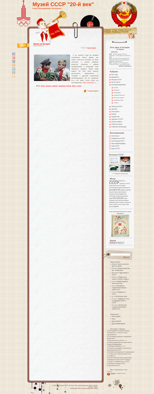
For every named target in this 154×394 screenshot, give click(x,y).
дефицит (55, 86)
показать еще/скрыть (125, 66)
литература (119, 196)
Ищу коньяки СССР (114, 365)
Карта (121, 30)
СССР (114, 183)
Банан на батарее (41, 44)
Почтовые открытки (119, 97)
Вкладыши (116, 90)
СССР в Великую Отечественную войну (120, 357)
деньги (128, 187)
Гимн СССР (115, 146)
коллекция (112, 196)
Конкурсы (116, 32)
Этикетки (116, 102)
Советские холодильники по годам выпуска (122, 352)
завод (116, 192)
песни (116, 200)
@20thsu (113, 373)
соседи (79, 86)
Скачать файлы (116, 122)
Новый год (122, 180)
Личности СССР (116, 106)
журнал (111, 192)
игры (116, 194)
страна (124, 204)
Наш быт (114, 109)
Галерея (107, 32)
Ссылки (125, 32)
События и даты (116, 124)
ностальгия (118, 198)
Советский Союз (114, 185)
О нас (114, 30)
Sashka (95, 385)
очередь (111, 200)
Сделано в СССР (117, 119)
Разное (113, 114)
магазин (125, 196)
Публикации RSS (75, 388)
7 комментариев (92, 91)
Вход (113, 319)
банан (43, 86)
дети (111, 190)
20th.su (90, 387)
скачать (115, 204)
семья (111, 204)
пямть (74, 86)
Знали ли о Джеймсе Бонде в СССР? (119, 361)
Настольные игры (121, 296)
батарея (48, 86)
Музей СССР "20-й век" (63, 4)
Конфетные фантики (119, 95)
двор (124, 187)
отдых (125, 198)
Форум (128, 30)
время (120, 187)
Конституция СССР (117, 141)
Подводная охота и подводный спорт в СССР (120, 301)
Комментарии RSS (87, 388)
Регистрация (116, 316)
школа (116, 206)
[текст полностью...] (89, 82)
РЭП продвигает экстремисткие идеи (119, 330)
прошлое (112, 202)
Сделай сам (115, 116)
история (120, 194)
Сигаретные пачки (118, 100)
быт (120, 185)
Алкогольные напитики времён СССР (120, 354)
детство (116, 190)
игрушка (123, 192)
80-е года (114, 74)
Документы (115, 77)
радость (122, 202)
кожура (68, 86)
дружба (128, 190)
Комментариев (118, 323)
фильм (111, 206)
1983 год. (112, 356)
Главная (107, 30)
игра (119, 192)
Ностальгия (115, 111)
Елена (114, 264)
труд (127, 204)
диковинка (62, 86)
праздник (126, 200)
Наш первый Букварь (118, 143)
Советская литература (118, 127)
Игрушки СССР (116, 79)
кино (125, 194)
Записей (116, 321)
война (123, 185)
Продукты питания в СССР (117, 363)
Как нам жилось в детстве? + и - (118, 340)
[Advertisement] (63, 52)
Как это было (91, 48)
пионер (120, 200)
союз (119, 204)
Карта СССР (115, 148)
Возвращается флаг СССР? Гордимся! (119, 359)
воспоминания (113, 187)
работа (118, 202)
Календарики (117, 92)
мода (110, 198)
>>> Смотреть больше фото (120, 173)
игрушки (111, 194)
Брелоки (116, 87)
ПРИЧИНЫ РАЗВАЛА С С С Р (117, 346)
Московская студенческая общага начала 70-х (119, 287)
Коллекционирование (118, 85)
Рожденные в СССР (118, 138)
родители (128, 202)
